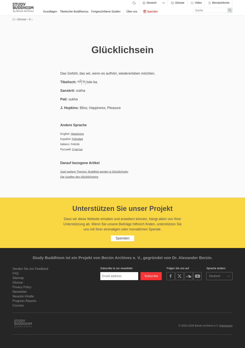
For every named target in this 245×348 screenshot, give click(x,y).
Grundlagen (50, 11)
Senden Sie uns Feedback (30, 268)
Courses (18, 305)
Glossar (177, 3)
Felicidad (77, 139)
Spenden (150, 11)
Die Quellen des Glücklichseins (79, 176)
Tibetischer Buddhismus (74, 11)
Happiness (77, 133)
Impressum (226, 325)
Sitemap (18, 278)
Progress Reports (24, 300)
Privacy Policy (22, 287)
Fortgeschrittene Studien (106, 11)
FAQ (15, 273)
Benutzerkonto (218, 3)
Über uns (132, 11)
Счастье (77, 149)
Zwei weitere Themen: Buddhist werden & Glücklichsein (94, 171)
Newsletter (19, 291)
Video (196, 3)
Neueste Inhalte (23, 296)
